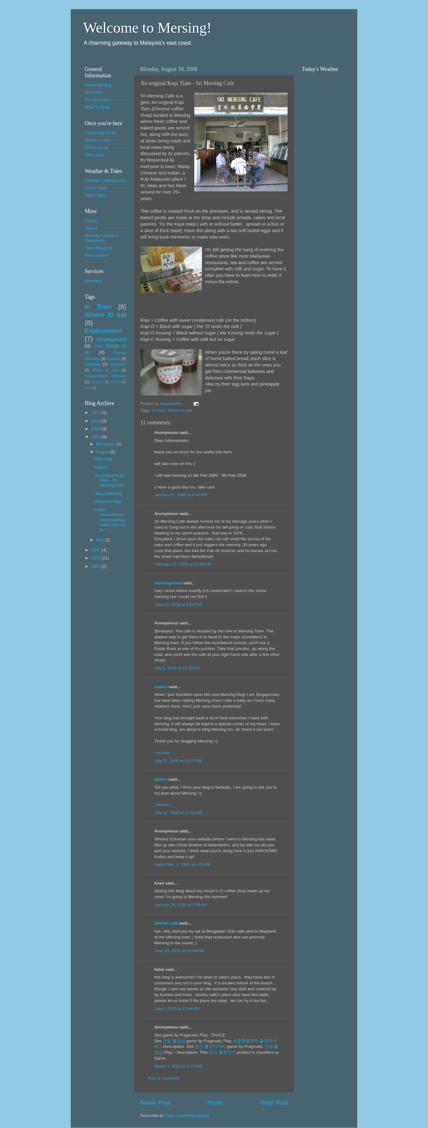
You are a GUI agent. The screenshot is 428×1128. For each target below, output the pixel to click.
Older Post (274, 1102)
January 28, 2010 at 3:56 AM (180, 904)
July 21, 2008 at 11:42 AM (178, 812)
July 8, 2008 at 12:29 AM (177, 668)
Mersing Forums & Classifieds (102, 238)
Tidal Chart (95, 195)
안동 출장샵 (174, 1041)
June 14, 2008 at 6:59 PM (177, 604)
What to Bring (97, 107)
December (106, 444)
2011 (96, 412)
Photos (91, 221)
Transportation (98, 99)
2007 (96, 550)
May (100, 539)
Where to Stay (108, 501)
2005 (96, 566)
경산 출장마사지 (210, 1046)
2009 (96, 429)
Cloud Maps (96, 188)
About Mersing (98, 85)
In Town (158, 410)
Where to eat (180, 410)
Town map (94, 155)
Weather (92, 364)
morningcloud (168, 583)
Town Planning (98, 248)
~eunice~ (163, 752)
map (88, 388)
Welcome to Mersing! (147, 27)
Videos (91, 228)
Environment (96, 255)
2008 (96, 437)
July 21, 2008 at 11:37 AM (178, 760)
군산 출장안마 (222, 1052)
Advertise (93, 281)
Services (97, 382)
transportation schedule (105, 376)
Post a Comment (163, 1078)
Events (113, 358)
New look (103, 459)
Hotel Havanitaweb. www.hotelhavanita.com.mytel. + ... (110, 519)
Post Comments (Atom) (187, 1115)
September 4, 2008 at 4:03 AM (182, 864)
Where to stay (97, 140)
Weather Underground (105, 180)
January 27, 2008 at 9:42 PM (180, 494)
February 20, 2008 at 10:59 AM (182, 564)
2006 (96, 558)
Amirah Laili (166, 923)
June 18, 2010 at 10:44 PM (179, 950)
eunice (161, 687)
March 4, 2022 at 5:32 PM (177, 1066)
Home (215, 1102)
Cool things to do (100, 132)
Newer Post (155, 1102)
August (103, 452)
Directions (94, 92)
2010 (96, 421)
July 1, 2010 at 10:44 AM (177, 1008)
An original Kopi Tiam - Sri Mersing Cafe (109, 480)
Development (111, 339)
